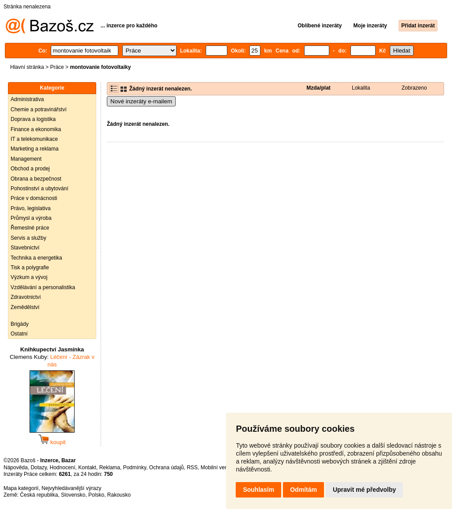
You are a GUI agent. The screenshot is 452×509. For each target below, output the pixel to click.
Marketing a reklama (35, 149)
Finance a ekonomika (36, 129)
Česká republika (39, 495)
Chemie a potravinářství (39, 109)
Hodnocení (62, 467)
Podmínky (134, 467)
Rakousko (119, 495)
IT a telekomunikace (34, 139)
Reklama (109, 467)
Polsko (96, 495)
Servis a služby (28, 238)
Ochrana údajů (166, 467)
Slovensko (73, 495)
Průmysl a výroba (31, 218)
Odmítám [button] (303, 489)
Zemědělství (25, 307)
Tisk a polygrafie (30, 267)
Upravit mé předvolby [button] (364, 489)
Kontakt (87, 467)
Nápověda (16, 467)
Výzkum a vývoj (29, 277)
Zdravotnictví (26, 297)
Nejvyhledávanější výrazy (71, 488)
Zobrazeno (414, 88)
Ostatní (19, 334)
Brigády (20, 324)
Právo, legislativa (31, 208)
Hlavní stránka (27, 67)
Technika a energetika (36, 258)
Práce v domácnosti (34, 198)
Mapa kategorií (21, 488)
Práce (57, 67)
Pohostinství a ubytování (39, 188)
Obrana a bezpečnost (36, 179)
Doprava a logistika (33, 119)
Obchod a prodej (30, 169)
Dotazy (38, 467)
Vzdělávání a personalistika (43, 287)
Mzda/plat (318, 88)
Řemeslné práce (30, 228)
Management (26, 159)
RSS (192, 467)
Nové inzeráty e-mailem (141, 101)
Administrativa (27, 99)
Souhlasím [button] (258, 489)
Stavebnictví (25, 248)
